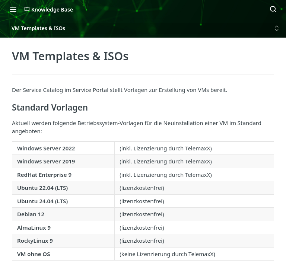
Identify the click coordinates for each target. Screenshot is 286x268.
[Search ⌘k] (273, 9)
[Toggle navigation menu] (13, 9)
